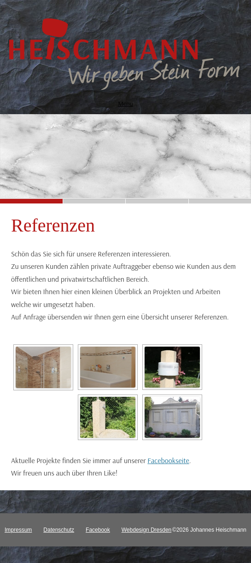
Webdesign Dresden (147, 530)
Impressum (18, 530)
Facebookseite (168, 460)
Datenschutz (58, 530)
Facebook (98, 530)
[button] (31, 201)
